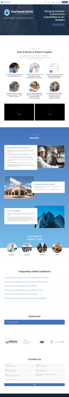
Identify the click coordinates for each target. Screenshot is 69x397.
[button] (59, 2)
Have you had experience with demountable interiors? (46, 374)
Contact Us (65, 2)
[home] (6, 2)
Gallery (53, 2)
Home (45, 2)
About (49, 2)
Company (7, 374)
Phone (6, 369)
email (37, 369)
